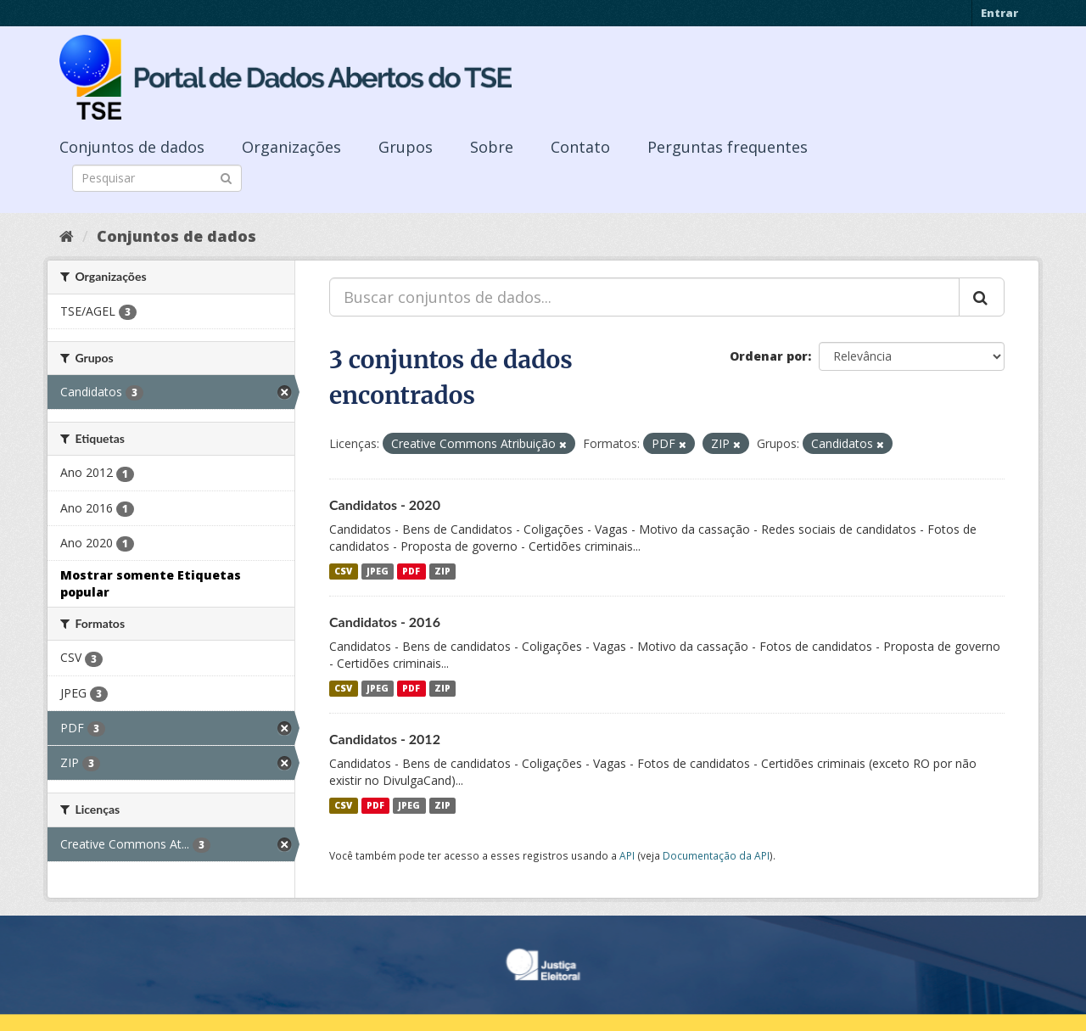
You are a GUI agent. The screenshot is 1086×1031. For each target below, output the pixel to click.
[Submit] (226, 177)
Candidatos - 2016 (384, 622)
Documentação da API (716, 855)
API (627, 855)
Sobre (491, 147)
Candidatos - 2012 (384, 739)
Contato (580, 147)
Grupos (405, 147)
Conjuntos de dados (131, 147)
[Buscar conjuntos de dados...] (644, 297)
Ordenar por (769, 356)
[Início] (66, 236)
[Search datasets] (157, 178)
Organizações (291, 147)
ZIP (442, 571)
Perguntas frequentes (727, 147)
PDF (411, 571)
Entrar (999, 12)
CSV (343, 571)
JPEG (378, 571)
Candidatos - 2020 (384, 504)
